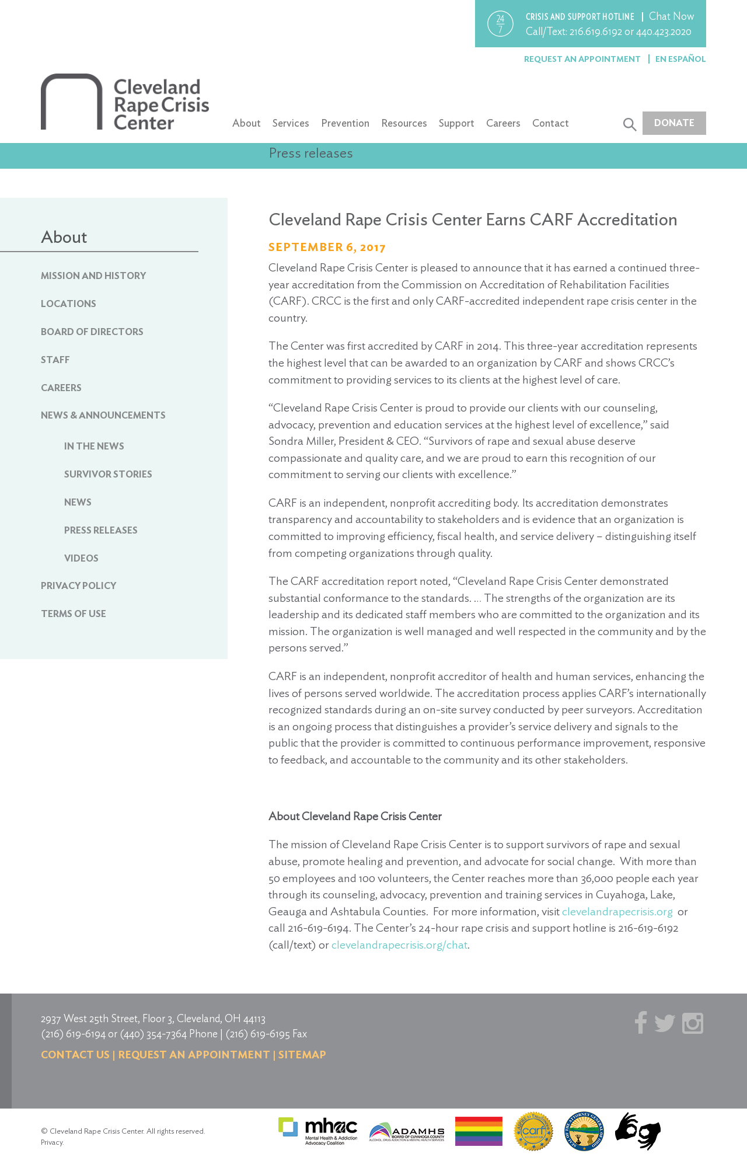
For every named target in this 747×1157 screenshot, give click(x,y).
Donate (674, 122)
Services (291, 123)
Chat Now (671, 16)
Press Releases (101, 530)
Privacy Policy (78, 585)
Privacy (51, 1142)
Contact (550, 123)
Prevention (345, 123)
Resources (404, 123)
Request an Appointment (583, 59)
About (246, 123)
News (78, 502)
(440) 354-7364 (153, 1033)
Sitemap (302, 1054)
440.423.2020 (664, 31)
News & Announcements (103, 415)
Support (456, 123)
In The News (94, 446)
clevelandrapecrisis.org (617, 911)
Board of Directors (92, 331)
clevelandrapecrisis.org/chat (399, 945)
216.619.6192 (596, 31)
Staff (55, 359)
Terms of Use (73, 613)
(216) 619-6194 (73, 1033)
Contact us (75, 1054)
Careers (503, 123)
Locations (68, 303)
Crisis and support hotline (581, 17)
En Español (680, 59)
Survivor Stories (108, 474)
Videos (81, 558)
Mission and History (93, 275)
